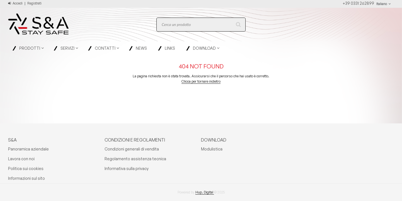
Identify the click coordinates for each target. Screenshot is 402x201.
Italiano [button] (384, 4)
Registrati (34, 3)
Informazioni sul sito (26, 178)
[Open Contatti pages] (120, 48)
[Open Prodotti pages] (44, 48)
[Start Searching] (239, 25)
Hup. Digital (204, 192)
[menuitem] (28, 48)
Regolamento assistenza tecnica (135, 158)
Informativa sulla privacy (127, 168)
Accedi (15, 3)
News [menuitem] (141, 48)
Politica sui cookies (25, 168)
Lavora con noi (21, 158)
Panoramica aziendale (28, 149)
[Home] (34, 24)
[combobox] (201, 25)
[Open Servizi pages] (79, 48)
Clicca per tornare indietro (201, 81)
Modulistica (211, 149)
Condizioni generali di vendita (132, 149)
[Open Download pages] (220, 48)
